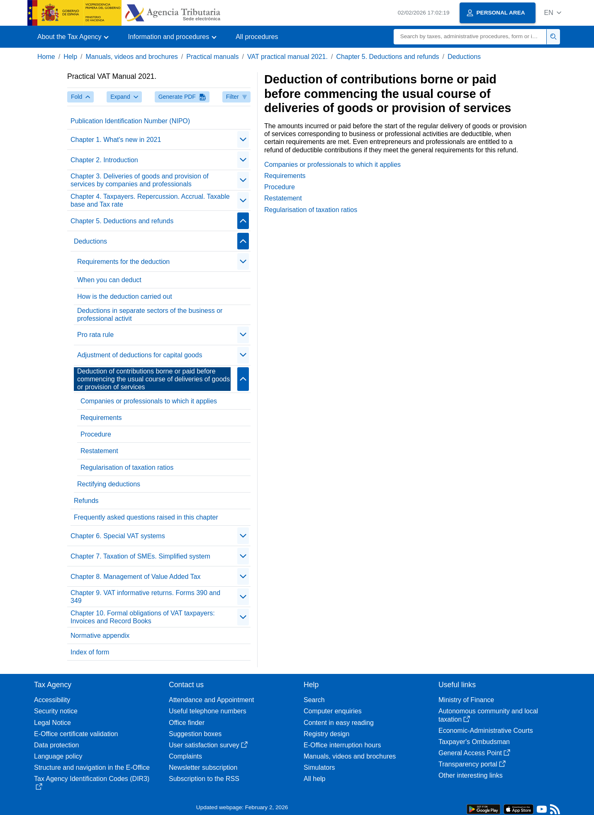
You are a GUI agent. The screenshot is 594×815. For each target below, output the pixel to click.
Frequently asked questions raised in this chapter (146, 517)
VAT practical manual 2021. (287, 56)
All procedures (257, 36)
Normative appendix (100, 635)
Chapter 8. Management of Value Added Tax (135, 576)
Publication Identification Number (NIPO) (130, 120)
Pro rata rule (95, 334)
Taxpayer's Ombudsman (474, 741)
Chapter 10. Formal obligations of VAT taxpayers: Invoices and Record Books (143, 617)
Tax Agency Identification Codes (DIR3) (91, 782)
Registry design (326, 733)
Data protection (56, 745)
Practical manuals (212, 56)
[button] (553, 12)
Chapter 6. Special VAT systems (118, 535)
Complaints (185, 756)
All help (314, 778)
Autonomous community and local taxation (488, 715)
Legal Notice (52, 722)
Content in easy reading (339, 722)
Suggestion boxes (195, 733)
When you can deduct (109, 279)
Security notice (56, 711)
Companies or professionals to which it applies (148, 401)
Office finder (186, 722)
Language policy (58, 756)
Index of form (90, 652)
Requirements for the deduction (123, 261)
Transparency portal (472, 764)
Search (314, 699)
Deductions (464, 56)
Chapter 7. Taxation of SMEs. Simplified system (140, 556)
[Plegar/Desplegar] (243, 139)
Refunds (86, 500)
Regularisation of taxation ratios (126, 467)
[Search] (470, 36)
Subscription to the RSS (204, 778)
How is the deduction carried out (124, 296)
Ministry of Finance (466, 699)
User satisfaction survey (208, 745)
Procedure (95, 434)
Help (70, 56)
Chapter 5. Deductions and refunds (387, 56)
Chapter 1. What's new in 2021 (116, 139)
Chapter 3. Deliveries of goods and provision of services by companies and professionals (140, 180)
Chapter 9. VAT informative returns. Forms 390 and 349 (145, 596)
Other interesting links (470, 775)
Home (46, 56)
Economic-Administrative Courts (485, 730)
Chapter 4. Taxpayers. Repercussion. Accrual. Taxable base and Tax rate (150, 200)
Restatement (99, 450)
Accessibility (52, 699)
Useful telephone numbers (207, 711)
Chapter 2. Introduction (104, 159)
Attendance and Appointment (211, 699)
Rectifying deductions (108, 484)
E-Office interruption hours (342, 745)
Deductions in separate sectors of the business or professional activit (149, 314)
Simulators (319, 767)
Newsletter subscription (203, 767)
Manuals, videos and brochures (132, 56)
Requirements (101, 417)
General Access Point (474, 752)
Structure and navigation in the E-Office (92, 767)
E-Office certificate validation (76, 733)
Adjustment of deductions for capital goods (139, 355)
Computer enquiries (333, 711)
